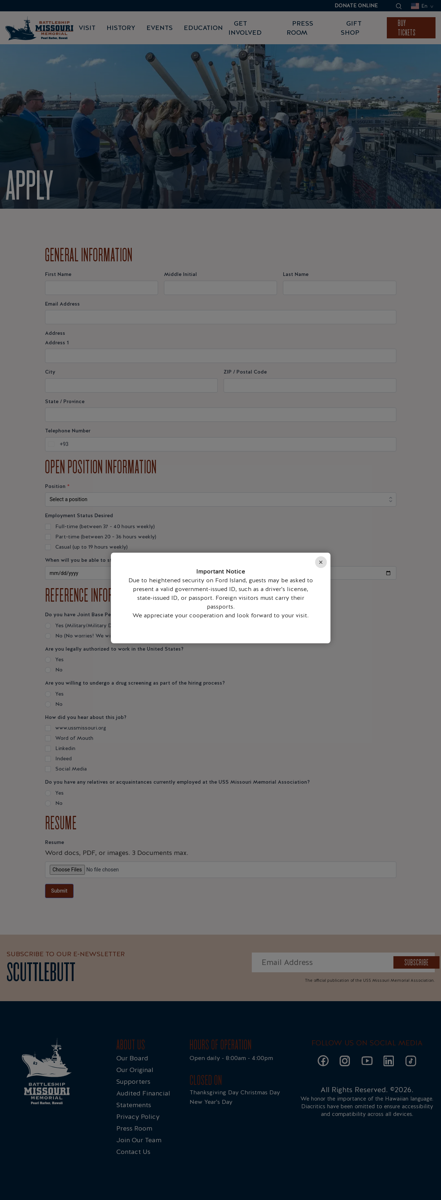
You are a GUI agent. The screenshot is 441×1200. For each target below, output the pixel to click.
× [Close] (321, 562)
